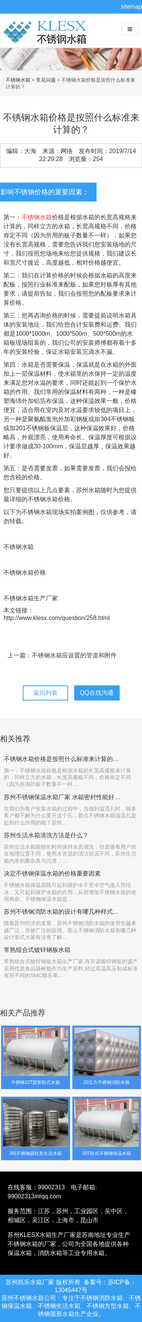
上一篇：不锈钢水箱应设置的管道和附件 (62, 655)
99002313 (51, 1187)
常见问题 (46, 80)
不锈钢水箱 (47, 38)
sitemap (131, 6)
